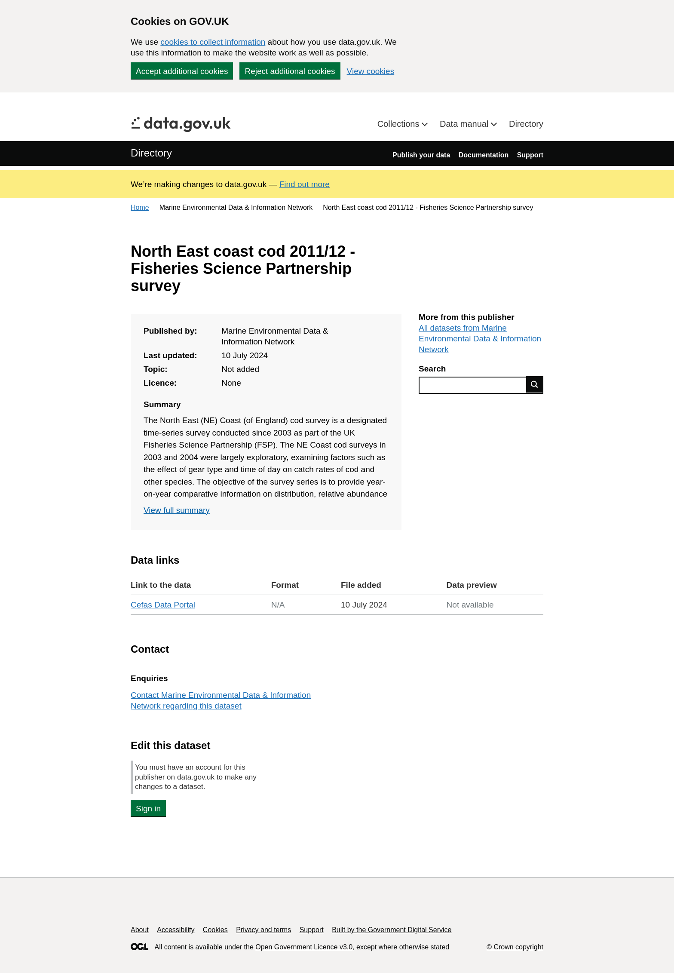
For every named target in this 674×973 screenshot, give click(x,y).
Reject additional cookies (290, 71)
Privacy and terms (263, 929)
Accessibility (175, 929)
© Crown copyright (515, 947)
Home (140, 207)
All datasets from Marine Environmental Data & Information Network (480, 338)
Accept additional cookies (182, 71)
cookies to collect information (212, 41)
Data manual (465, 124)
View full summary (177, 510)
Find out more (304, 184)
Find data (534, 384)
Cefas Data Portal (163, 604)
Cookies (215, 929)
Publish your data (421, 155)
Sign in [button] (148, 808)
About (140, 929)
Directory (526, 124)
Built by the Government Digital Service (391, 929)
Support (530, 155)
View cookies (371, 71)
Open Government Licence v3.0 (303, 947)
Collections (399, 124)
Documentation (484, 155)
